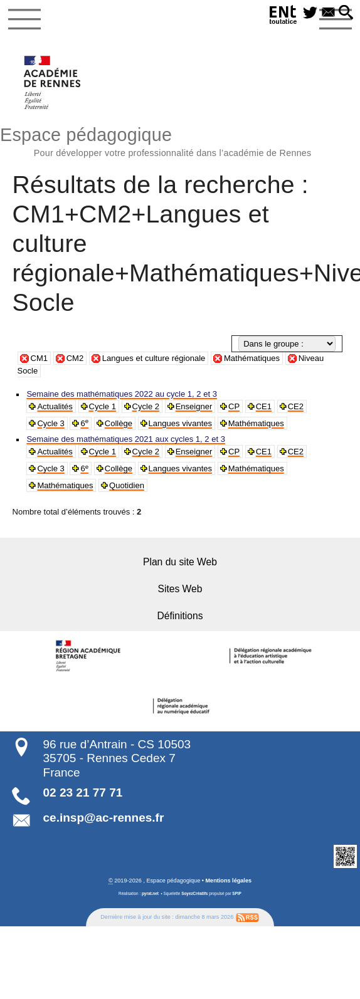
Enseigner (192, 406)
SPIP (236, 893)
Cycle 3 (50, 423)
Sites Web (180, 588)
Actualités (54, 406)
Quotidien (126, 485)
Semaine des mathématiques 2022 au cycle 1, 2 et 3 (120, 394)
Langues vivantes (178, 423)
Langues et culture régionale (153, 358)
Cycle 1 (101, 406)
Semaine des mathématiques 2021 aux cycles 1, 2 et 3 (124, 439)
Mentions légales (229, 879)
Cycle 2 (144, 406)
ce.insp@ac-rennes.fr (103, 816)
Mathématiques (252, 358)
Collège (118, 423)
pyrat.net (150, 893)
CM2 (75, 358)
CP (232, 406)
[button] (346, 13)
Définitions (180, 615)
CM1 (39, 358)
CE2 (293, 406)
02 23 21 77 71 (83, 791)
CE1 (262, 406)
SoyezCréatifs (194, 893)
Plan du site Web (180, 562)
